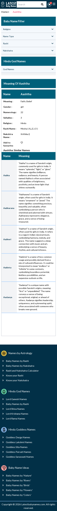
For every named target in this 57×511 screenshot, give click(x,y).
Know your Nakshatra (17, 380)
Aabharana (8, 208)
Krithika (24, 134)
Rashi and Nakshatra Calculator (22, 370)
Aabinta (7, 267)
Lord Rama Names (15, 418)
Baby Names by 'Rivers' (18, 480)
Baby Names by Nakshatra (20, 365)
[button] (49, 4)
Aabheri (7, 239)
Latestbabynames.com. (33, 504)
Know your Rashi (14, 375)
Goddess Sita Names (17, 447)
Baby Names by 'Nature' (19, 475)
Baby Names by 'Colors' (18, 494)
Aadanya (7, 297)
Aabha (6, 175)
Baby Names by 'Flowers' (19, 490)
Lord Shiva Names (15, 408)
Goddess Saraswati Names (20, 456)
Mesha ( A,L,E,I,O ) (29, 128)
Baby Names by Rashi (17, 360)
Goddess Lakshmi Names (19, 442)
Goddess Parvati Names (18, 451)
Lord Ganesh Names (16, 399)
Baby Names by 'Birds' (18, 485)
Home (4, 11)
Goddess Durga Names (18, 437)
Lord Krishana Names (17, 413)
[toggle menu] (54, 4)
